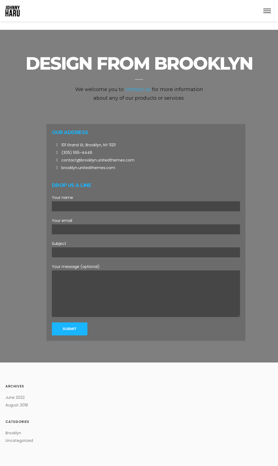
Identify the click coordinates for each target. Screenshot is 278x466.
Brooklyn (13, 433)
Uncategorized (19, 440)
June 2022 (15, 397)
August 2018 (16, 405)
